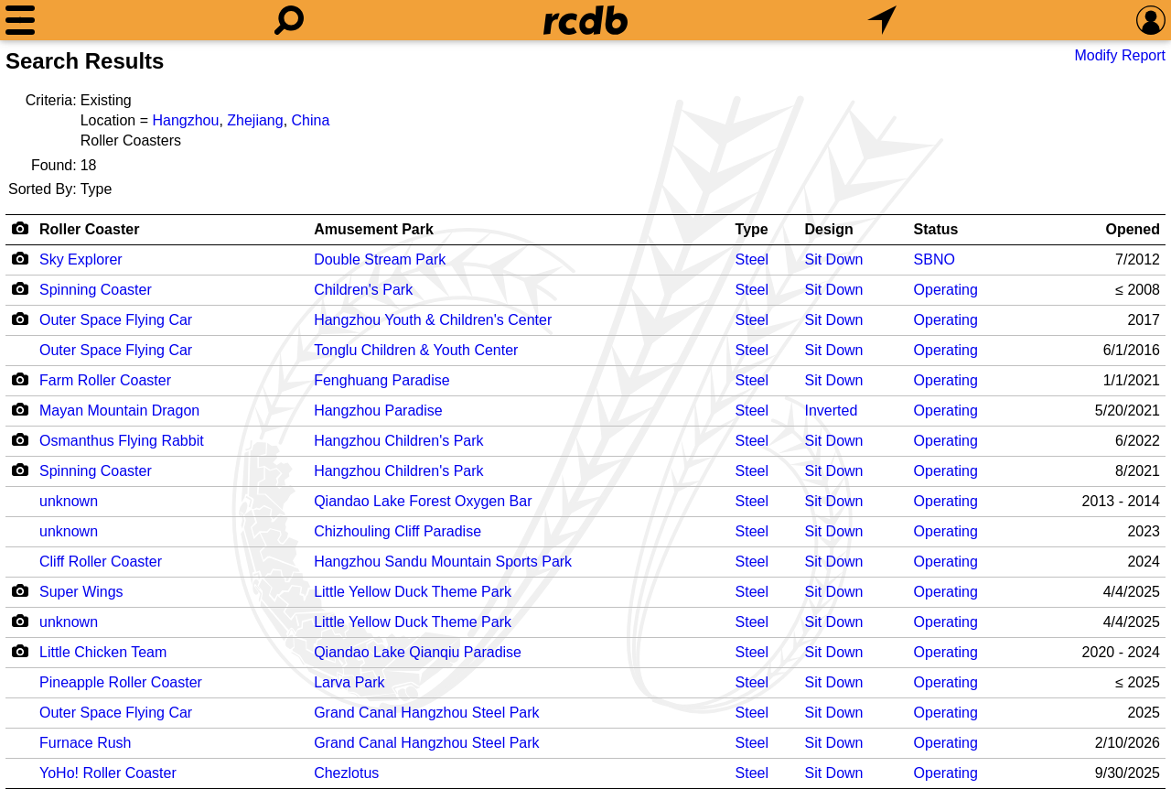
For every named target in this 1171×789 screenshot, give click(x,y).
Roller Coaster (89, 229)
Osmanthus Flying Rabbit (121, 441)
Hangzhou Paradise (378, 410)
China (311, 120)
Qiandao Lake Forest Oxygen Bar (423, 501)
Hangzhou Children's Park (398, 441)
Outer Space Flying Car (115, 320)
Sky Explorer (81, 259)
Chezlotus (346, 773)
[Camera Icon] (19, 258)
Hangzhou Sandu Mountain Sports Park (443, 561)
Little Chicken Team (103, 652)
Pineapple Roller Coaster (120, 682)
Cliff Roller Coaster (100, 561)
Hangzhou (185, 120)
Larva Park (349, 682)
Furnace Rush (85, 743)
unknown (68, 501)
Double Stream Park (380, 259)
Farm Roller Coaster (105, 380)
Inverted (830, 410)
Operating (946, 289)
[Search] (289, 20)
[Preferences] (1151, 20)
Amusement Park (374, 229)
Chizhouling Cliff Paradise (397, 531)
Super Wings (81, 592)
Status (936, 229)
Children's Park (363, 289)
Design (828, 229)
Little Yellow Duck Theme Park (412, 592)
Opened (1132, 229)
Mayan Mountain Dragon (119, 410)
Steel (752, 259)
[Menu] (20, 20)
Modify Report (1120, 55)
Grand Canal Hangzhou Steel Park (426, 712)
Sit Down (833, 259)
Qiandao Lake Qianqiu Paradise (417, 652)
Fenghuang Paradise (382, 380)
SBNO (934, 259)
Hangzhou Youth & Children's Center (433, 320)
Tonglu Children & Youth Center (416, 350)
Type (752, 229)
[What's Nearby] (882, 20)
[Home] (585, 20)
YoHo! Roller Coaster (108, 773)
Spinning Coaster (95, 289)
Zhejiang (255, 120)
